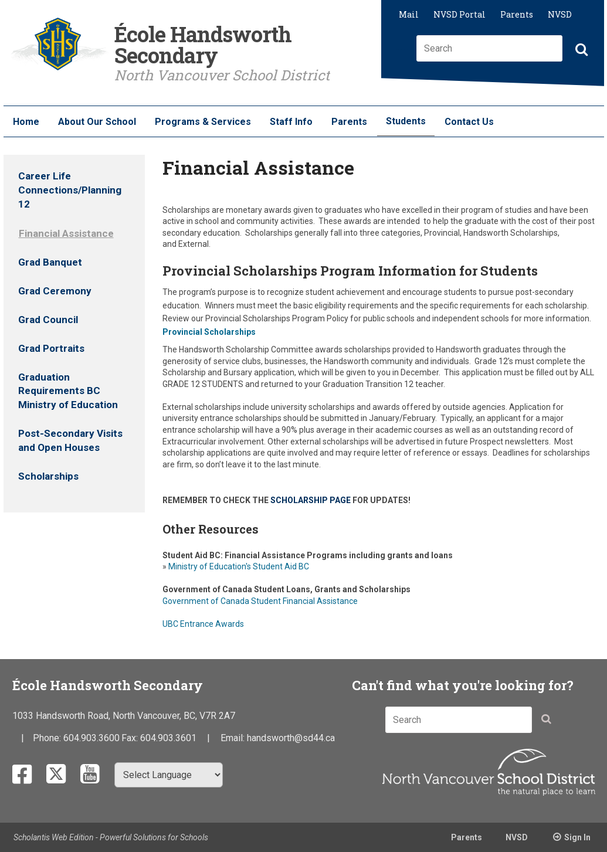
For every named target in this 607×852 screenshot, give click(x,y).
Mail (409, 14)
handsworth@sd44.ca (291, 738)
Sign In (577, 837)
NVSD (560, 14)
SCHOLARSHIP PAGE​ (310, 500)
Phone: (48, 738)
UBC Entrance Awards (203, 624)
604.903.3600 (91, 738)
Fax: (130, 738)
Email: (234, 738)
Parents (516, 14)
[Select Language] (168, 774)
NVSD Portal (459, 14)
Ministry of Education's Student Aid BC (238, 566)
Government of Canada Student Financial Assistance (260, 601)
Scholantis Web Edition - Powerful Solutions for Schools (110, 837)
